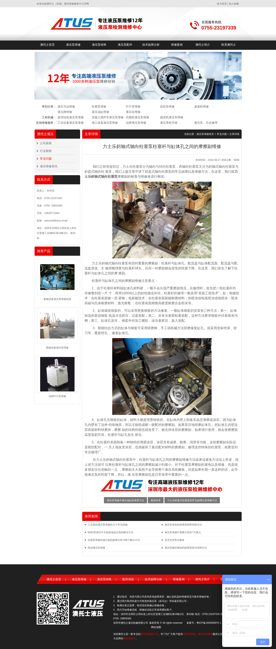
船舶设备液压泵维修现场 (57, 299)
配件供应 (128, 579)
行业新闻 (46, 151)
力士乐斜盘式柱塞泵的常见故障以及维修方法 (192, 500)
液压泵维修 (73, 44)
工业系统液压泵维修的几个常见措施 (108, 524)
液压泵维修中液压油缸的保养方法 (125, 500)
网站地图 (156, 627)
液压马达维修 (66, 106)
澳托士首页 (47, 44)
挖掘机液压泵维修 (137, 117)
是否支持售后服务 (174, 540)
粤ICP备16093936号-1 (208, 622)
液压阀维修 (65, 112)
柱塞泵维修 (99, 106)
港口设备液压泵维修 (105, 122)
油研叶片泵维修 (57, 396)
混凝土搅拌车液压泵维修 (108, 117)
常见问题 (46, 158)
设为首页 (222, 3)
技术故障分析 (151, 44)
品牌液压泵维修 (136, 122)
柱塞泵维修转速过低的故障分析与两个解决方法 (114, 540)
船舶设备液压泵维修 (57, 347)
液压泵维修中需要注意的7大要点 (183, 532)
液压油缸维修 (100, 112)
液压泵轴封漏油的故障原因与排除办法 (186, 547)
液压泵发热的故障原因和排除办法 (183, 524)
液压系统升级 (168, 122)
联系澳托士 (228, 44)
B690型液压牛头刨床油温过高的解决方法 (110, 532)
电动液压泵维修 (96, 547)
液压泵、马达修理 (205, 122)
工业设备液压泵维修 (71, 122)
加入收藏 (234, 3)
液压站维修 (133, 112)
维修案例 (177, 44)
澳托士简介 (202, 44)
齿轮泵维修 (167, 106)
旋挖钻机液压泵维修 (71, 117)
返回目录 (156, 500)
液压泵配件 (125, 44)
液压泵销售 (99, 44)
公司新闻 (46, 143)
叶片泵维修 (133, 106)
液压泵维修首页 (205, 134)
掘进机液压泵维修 (171, 117)
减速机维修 (201, 106)
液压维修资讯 (48, 166)
